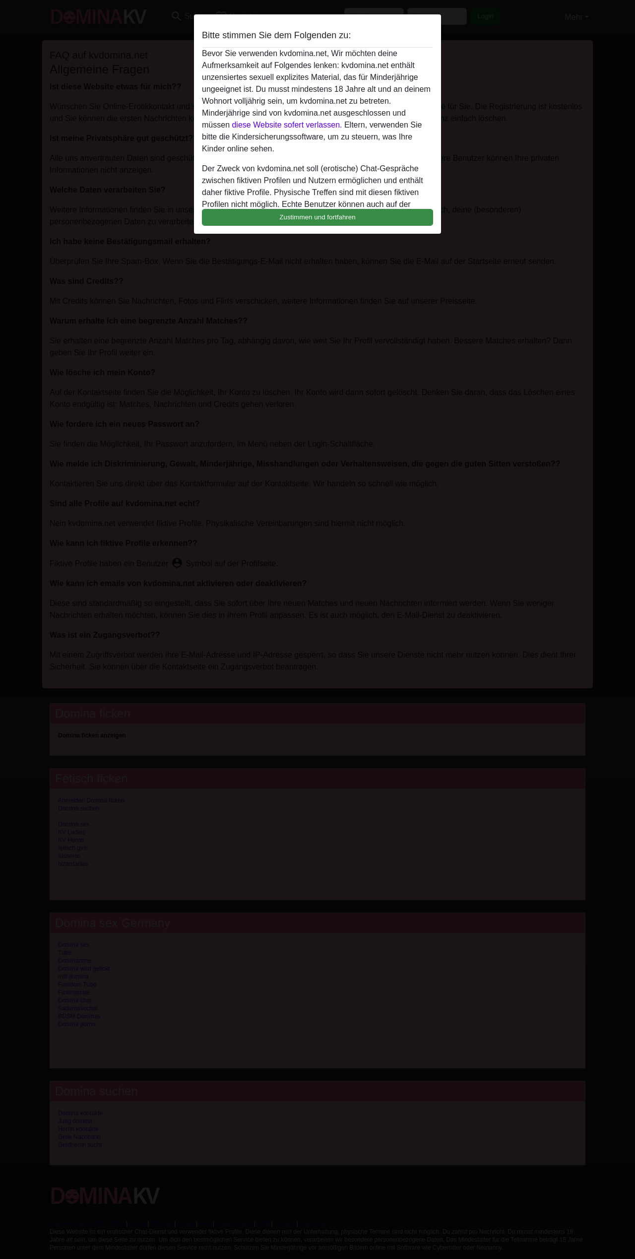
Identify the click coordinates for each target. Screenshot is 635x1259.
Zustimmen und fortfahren (317, 217)
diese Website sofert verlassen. (287, 125)
